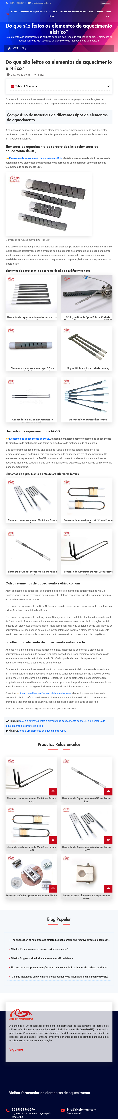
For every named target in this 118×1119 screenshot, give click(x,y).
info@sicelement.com (39, 3)
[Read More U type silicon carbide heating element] (31, 294)
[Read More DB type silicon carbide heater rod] (86, 396)
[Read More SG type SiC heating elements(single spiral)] (31, 345)
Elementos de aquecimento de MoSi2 (29, 438)
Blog (24, 48)
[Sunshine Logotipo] (8, 14)
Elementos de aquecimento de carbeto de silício (35, 158)
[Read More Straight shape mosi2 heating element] (31, 548)
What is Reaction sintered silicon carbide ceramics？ (40, 949)
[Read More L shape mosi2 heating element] (86, 548)
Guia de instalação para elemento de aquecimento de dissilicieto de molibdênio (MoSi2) (59, 976)
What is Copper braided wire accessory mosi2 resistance (42, 958)
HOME (15, 48)
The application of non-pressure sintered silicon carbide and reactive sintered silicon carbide (60, 939)
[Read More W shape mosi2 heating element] (31, 497)
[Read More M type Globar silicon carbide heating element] (86, 345)
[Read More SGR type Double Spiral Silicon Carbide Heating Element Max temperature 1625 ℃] (86, 294)
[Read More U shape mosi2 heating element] (86, 497)
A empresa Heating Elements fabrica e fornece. (45, 693)
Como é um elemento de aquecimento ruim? (42, 730)
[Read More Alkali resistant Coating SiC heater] (31, 396)
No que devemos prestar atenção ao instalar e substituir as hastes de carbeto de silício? (59, 967)
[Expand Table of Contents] (60, 86)
